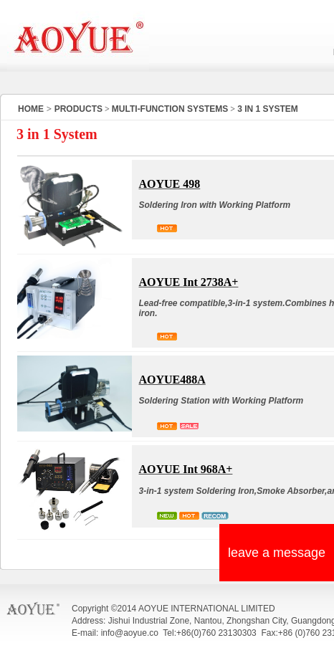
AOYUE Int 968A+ (186, 469)
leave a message (276, 552)
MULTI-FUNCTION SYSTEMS (170, 109)
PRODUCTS (78, 109)
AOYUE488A (172, 379)
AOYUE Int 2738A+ (189, 282)
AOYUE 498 (170, 184)
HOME (31, 109)
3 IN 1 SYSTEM (267, 109)
